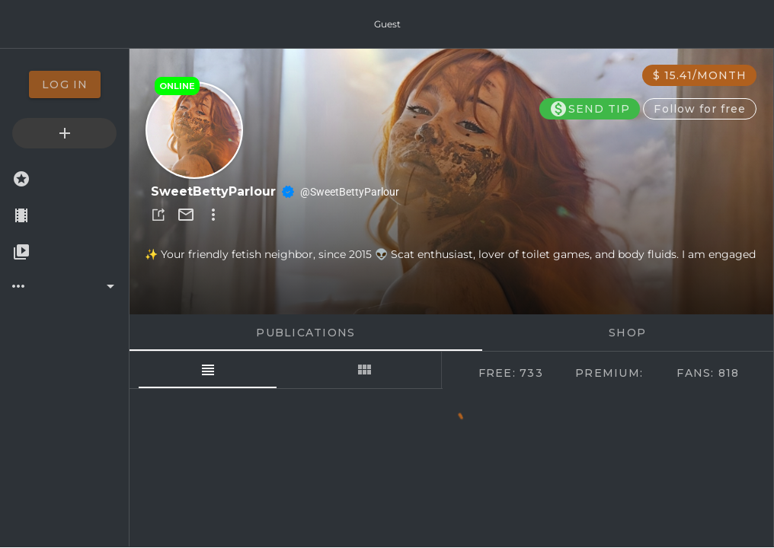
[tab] (208, 370)
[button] (158, 214)
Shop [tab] (628, 332)
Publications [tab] (306, 332)
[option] (64, 84)
